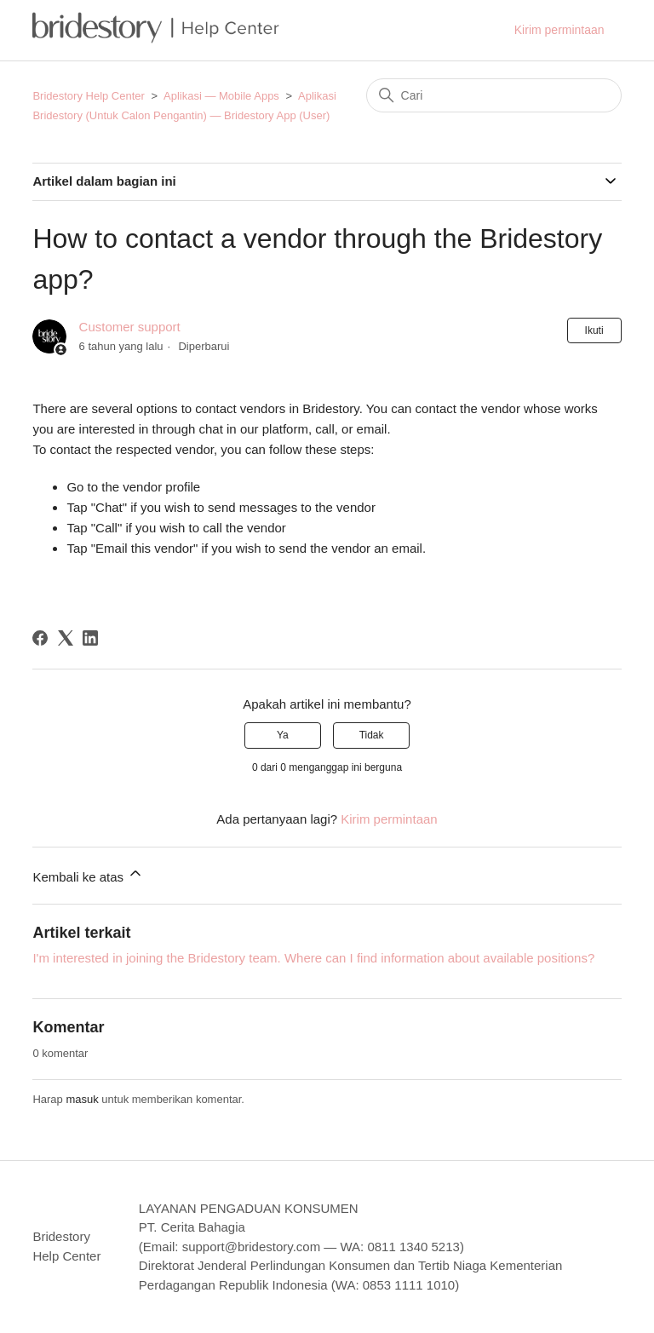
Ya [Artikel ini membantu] (283, 735)
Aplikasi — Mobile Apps (221, 95)
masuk (82, 1099)
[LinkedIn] (90, 638)
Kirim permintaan (559, 30)
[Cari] (494, 95)
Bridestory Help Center (88, 95)
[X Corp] (65, 638)
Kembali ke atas (88, 874)
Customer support (130, 326)
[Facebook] (40, 638)
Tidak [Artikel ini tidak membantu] (371, 735)
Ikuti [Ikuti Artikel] (594, 330)
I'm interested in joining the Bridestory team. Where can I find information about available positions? (313, 958)
